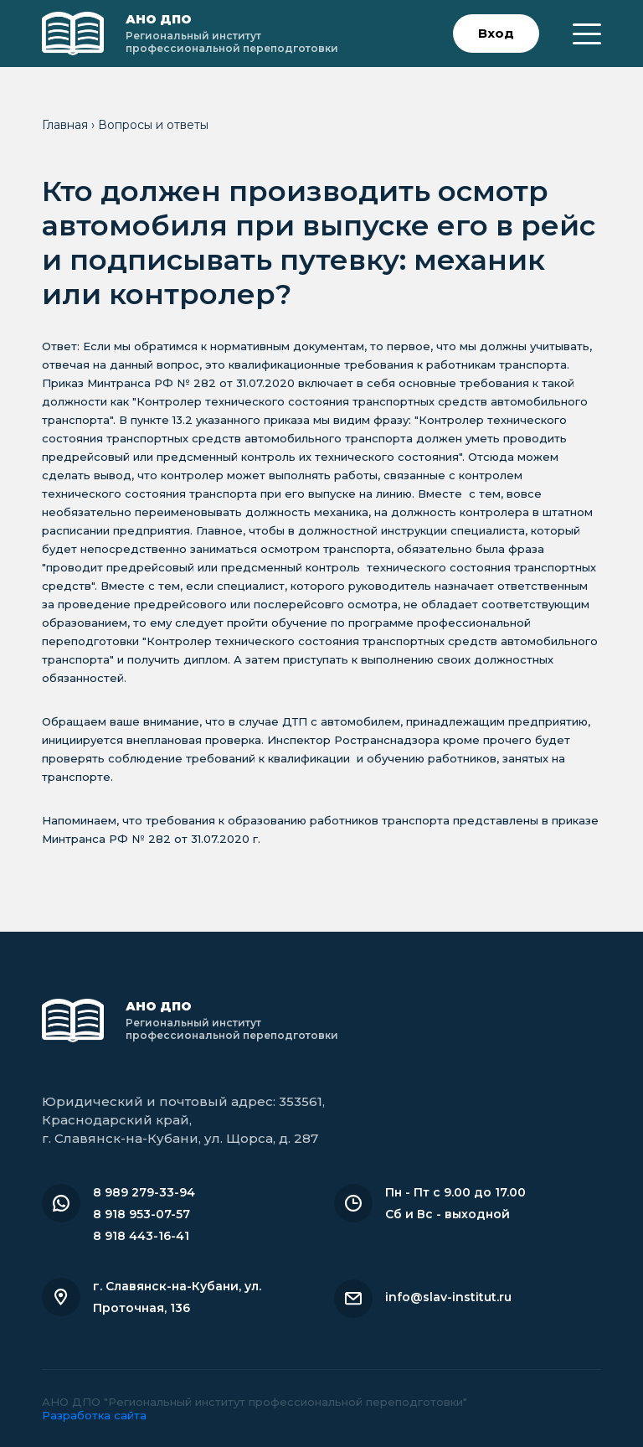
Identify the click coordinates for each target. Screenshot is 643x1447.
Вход (496, 33)
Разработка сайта (94, 1415)
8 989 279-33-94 (144, 1192)
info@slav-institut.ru (448, 1297)
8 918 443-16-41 (141, 1235)
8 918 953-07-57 (141, 1214)
